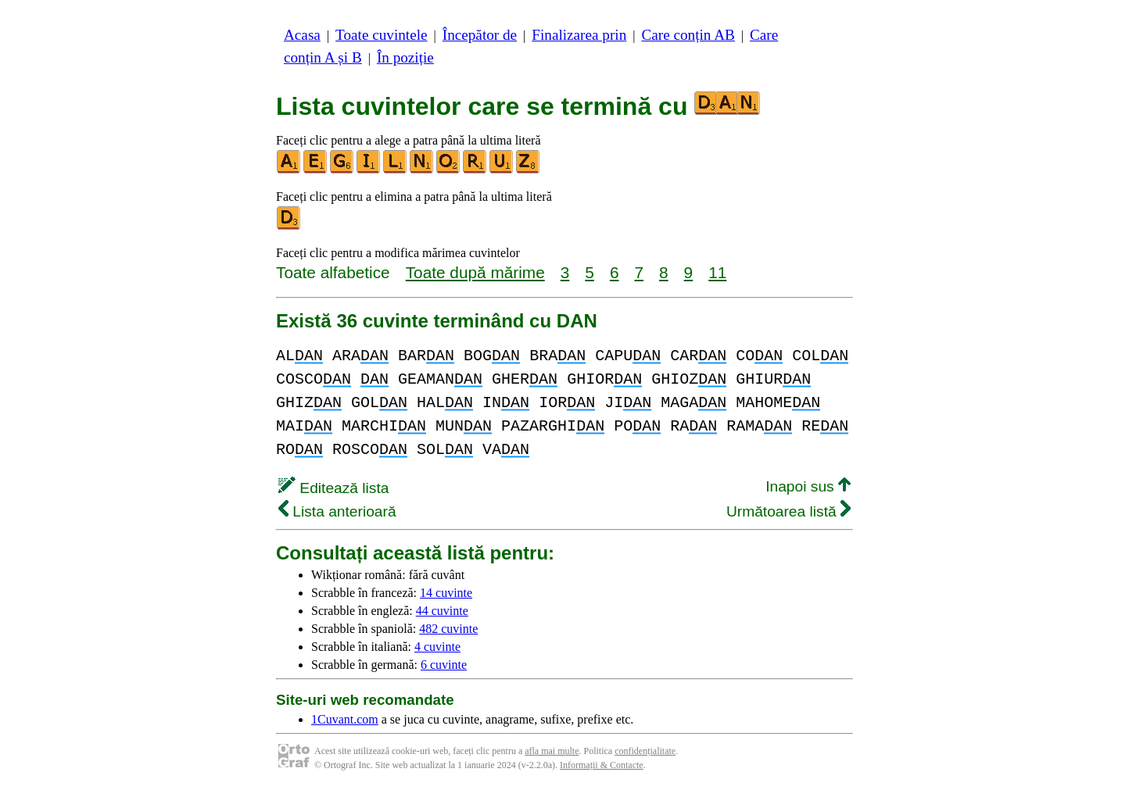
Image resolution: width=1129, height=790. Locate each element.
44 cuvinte (442, 610)
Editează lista (333, 488)
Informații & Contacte (601, 765)
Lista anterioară (337, 511)
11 (717, 272)
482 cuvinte (448, 628)
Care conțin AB (687, 35)
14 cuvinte (446, 592)
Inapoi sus (808, 486)
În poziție (405, 57)
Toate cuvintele (381, 35)
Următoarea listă (788, 511)
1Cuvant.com (344, 719)
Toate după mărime (475, 272)
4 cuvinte (437, 646)
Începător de (480, 35)
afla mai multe (552, 750)
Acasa (302, 35)
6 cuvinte (444, 664)
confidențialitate (645, 750)
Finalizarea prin (579, 35)
